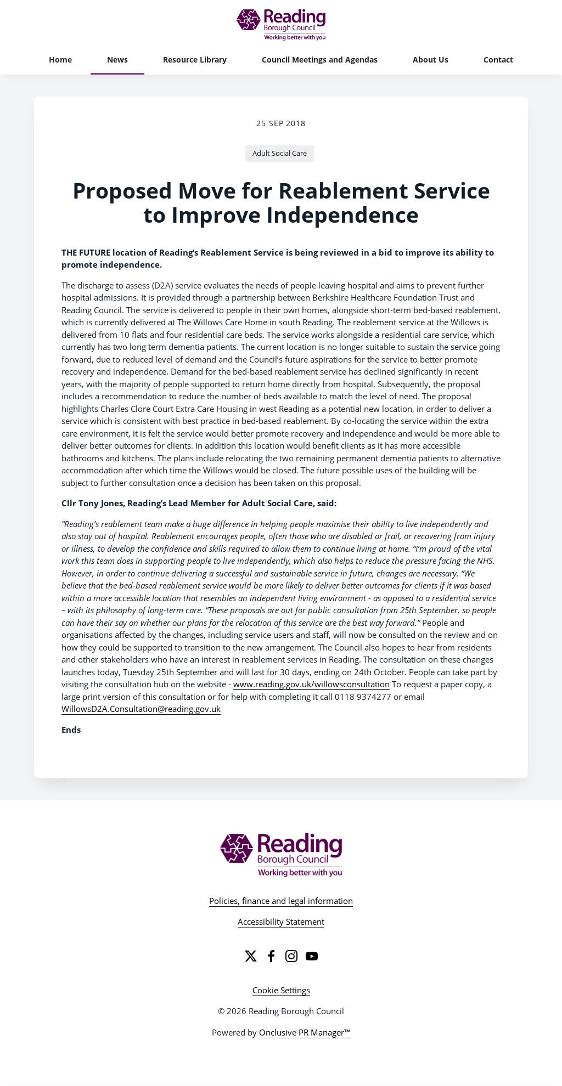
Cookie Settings (281, 990)
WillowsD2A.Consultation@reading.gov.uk (141, 708)
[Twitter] (251, 956)
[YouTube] (312, 956)
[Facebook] (271, 956)
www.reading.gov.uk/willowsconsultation (311, 683)
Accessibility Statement (281, 921)
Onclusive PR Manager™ (305, 1032)
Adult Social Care (279, 153)
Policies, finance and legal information (281, 900)
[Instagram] (291, 956)
